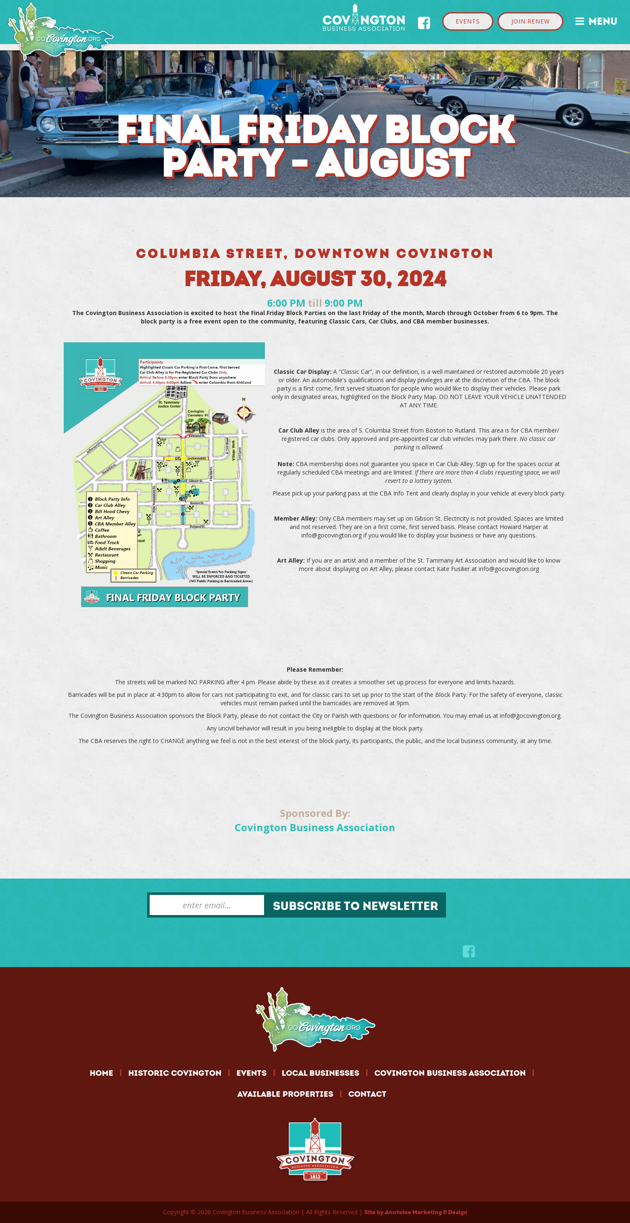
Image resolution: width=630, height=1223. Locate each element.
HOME (101, 1073)
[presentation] (211, 938)
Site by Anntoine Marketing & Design (415, 1212)
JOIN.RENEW (530, 21)
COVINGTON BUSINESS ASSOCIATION (450, 1073)
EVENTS (468, 21)
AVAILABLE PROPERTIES (285, 1094)
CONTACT (367, 1094)
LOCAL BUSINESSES (320, 1073)
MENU (596, 20)
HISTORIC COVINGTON (174, 1073)
